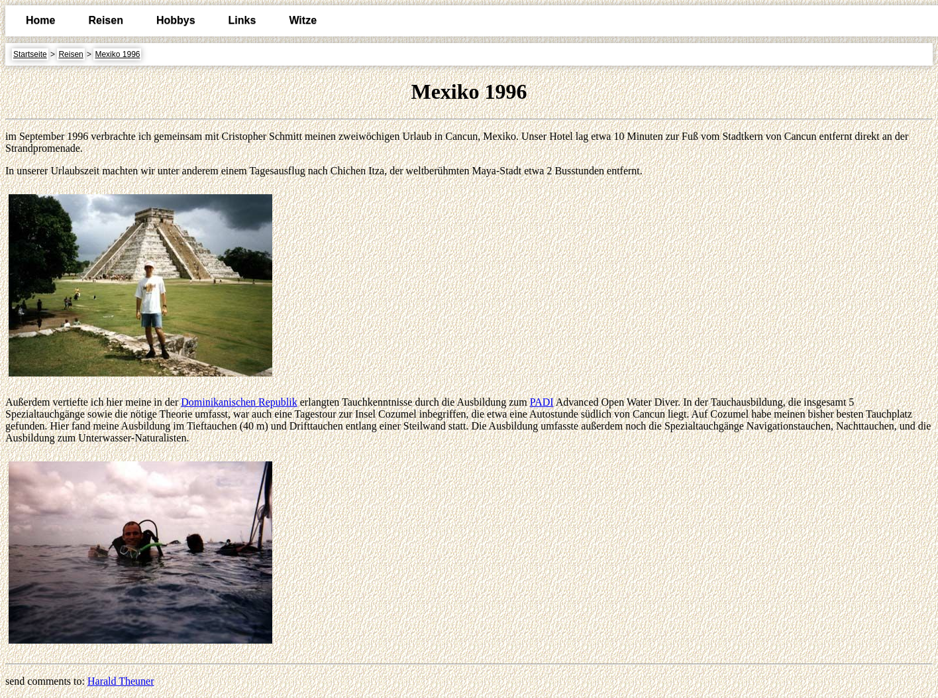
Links (242, 20)
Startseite (30, 54)
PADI (542, 402)
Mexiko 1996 (117, 54)
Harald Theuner (120, 681)
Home (40, 20)
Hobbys (175, 20)
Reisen (105, 20)
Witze (303, 20)
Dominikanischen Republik (239, 402)
